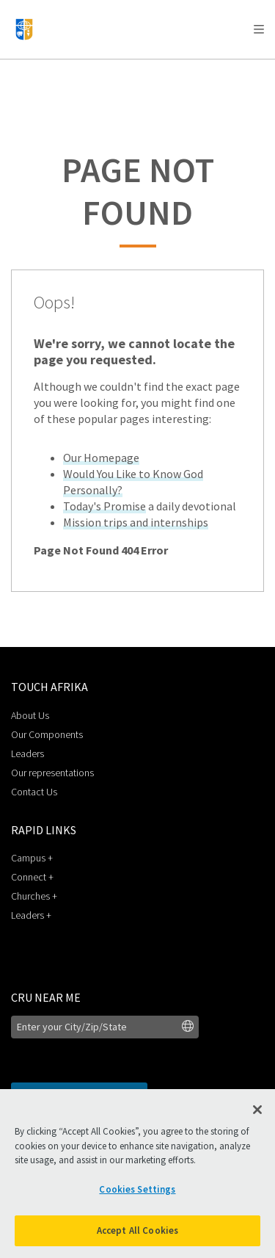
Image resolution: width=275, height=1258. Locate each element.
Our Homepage (101, 457)
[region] (137, 1173)
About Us (30, 715)
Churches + (34, 896)
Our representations (52, 772)
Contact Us (34, 791)
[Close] (257, 1109)
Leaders (27, 753)
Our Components (47, 734)
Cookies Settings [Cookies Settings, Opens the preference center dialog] (137, 1189)
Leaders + (31, 915)
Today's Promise (104, 506)
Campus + (32, 857)
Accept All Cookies (137, 1230)
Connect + (32, 876)
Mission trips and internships (135, 522)
